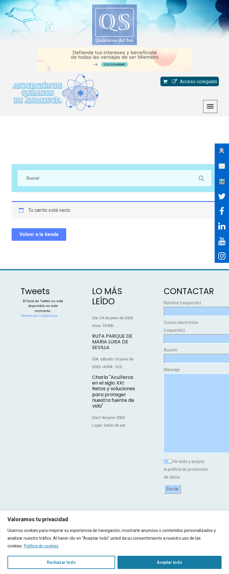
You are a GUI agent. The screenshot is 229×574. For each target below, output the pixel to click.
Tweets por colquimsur (39, 316)
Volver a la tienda (38, 234)
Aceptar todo (169, 562)
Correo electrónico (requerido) (186, 330)
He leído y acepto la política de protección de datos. (186, 469)
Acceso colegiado (193, 81)
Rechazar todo (61, 562)
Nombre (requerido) (186, 307)
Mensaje (186, 410)
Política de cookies (41, 546)
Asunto (186, 354)
